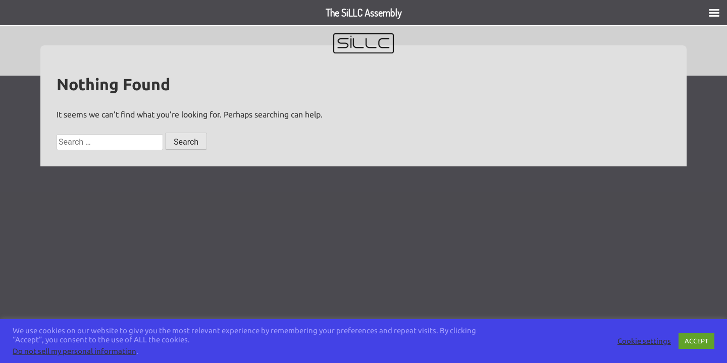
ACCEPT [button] (696, 340)
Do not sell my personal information (74, 351)
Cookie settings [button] (644, 341)
